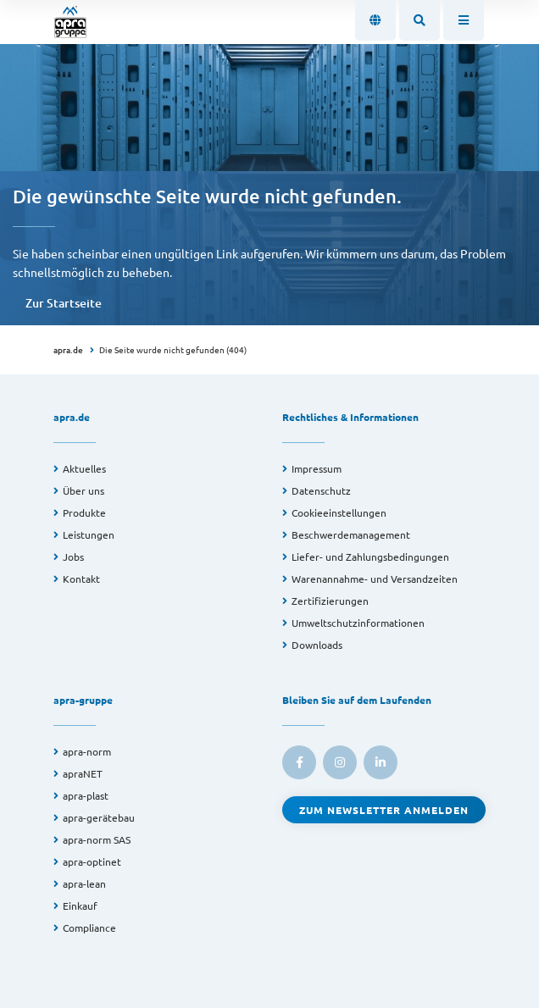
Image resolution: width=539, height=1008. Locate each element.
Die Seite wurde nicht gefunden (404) (173, 349)
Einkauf (80, 905)
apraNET (83, 773)
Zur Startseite (63, 303)
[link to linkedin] (380, 762)
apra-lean (84, 883)
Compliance (89, 927)
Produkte (84, 512)
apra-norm (87, 751)
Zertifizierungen (330, 600)
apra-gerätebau (99, 817)
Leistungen (88, 534)
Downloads (317, 644)
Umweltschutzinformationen (358, 622)
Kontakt (81, 578)
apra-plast (85, 795)
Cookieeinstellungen (339, 512)
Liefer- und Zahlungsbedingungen (370, 556)
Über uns (83, 490)
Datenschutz (321, 490)
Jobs (73, 556)
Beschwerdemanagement (351, 534)
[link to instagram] (340, 762)
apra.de (68, 349)
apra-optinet (92, 861)
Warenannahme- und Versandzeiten (375, 578)
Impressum (317, 468)
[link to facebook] (299, 762)
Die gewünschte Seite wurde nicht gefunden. (207, 196)
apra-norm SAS (97, 839)
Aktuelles (84, 468)
